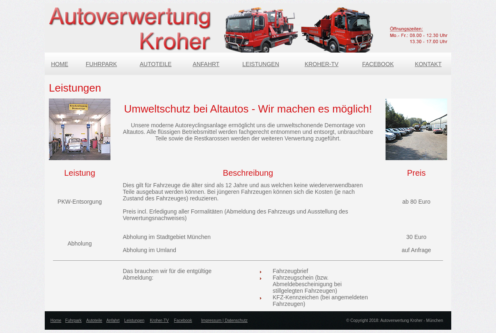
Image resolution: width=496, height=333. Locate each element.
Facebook (183, 320)
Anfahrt (112, 320)
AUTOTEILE (156, 64)
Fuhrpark (73, 320)
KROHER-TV (321, 64)
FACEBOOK (378, 64)
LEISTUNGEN (260, 64)
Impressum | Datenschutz (224, 320)
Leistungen (134, 320)
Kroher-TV (159, 320)
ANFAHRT (206, 64)
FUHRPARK (101, 64)
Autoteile (94, 320)
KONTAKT (428, 64)
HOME (59, 64)
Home (56, 320)
